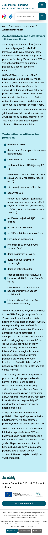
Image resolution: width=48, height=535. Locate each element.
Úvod (4, 26)
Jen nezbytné (25, 531)
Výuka (31, 26)
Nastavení (37, 531)
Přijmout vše (11, 531)
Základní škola (18, 26)
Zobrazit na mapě (24, 503)
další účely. (33, 517)
